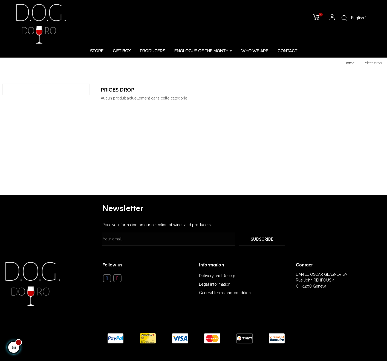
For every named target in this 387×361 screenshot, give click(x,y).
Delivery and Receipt (217, 276)
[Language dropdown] (358, 18)
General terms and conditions (226, 293)
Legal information (214, 284)
